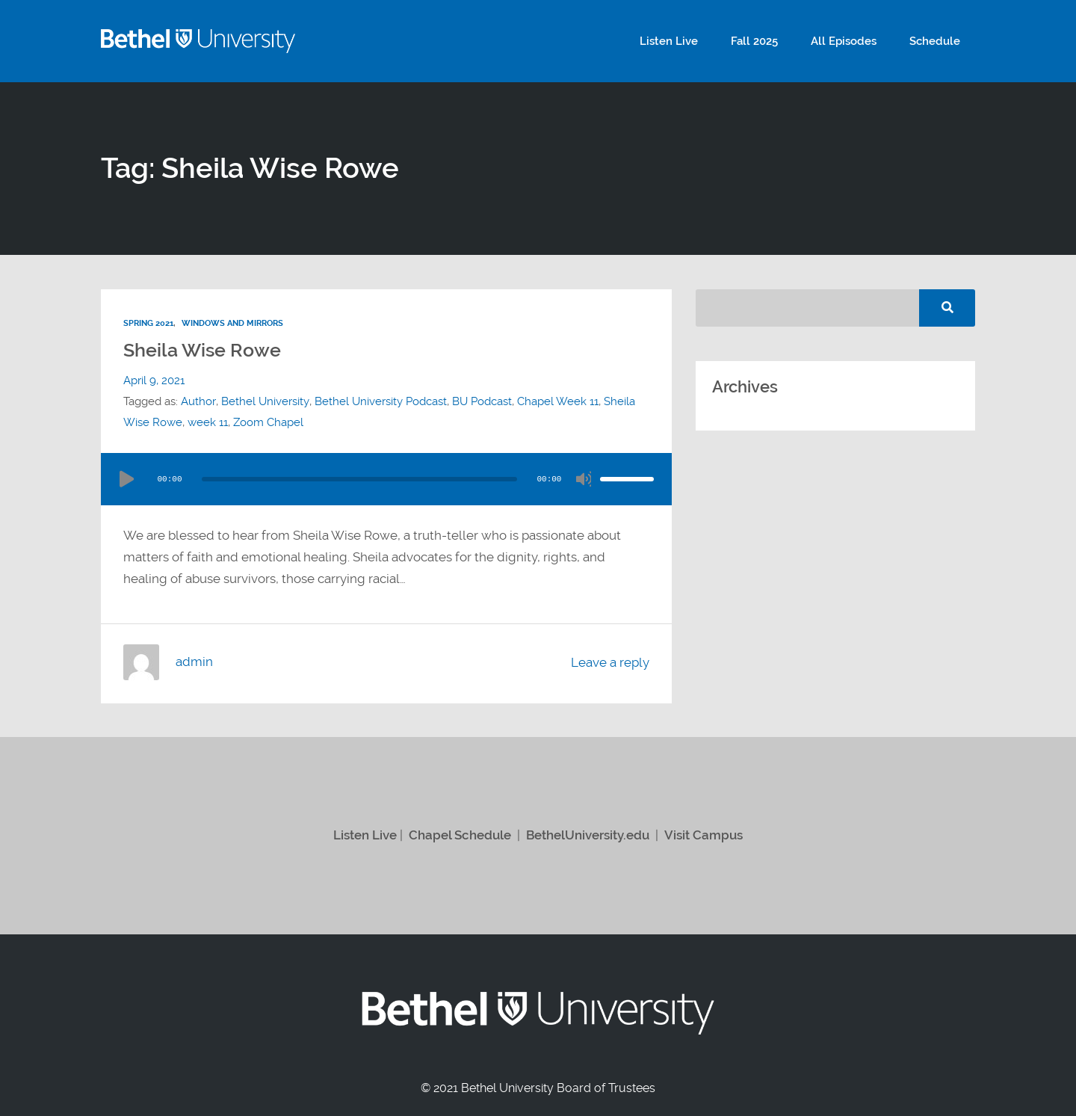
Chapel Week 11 (556, 400)
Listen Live (695, 41)
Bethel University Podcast (379, 400)
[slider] (359, 478)
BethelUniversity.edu (587, 834)
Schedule (938, 41)
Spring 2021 (148, 323)
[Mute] (583, 478)
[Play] (126, 478)
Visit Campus (703, 834)
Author (198, 400)
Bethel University (264, 400)
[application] (386, 478)
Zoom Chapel (268, 421)
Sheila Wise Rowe (204, 349)
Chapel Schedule (460, 834)
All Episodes (855, 41)
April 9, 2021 (154, 379)
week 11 (208, 421)
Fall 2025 (773, 41)
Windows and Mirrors (232, 323)
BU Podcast (480, 400)
